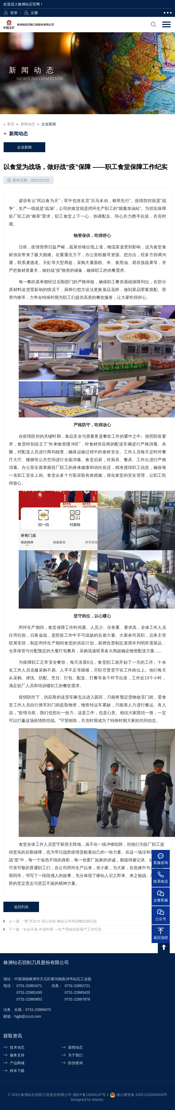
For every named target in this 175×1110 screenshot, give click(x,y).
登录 (13, 13)
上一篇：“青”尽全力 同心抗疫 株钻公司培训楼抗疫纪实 (53, 921)
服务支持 (17, 1055)
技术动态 (17, 1047)
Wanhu (97, 1100)
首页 (10, 124)
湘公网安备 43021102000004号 (141, 1095)
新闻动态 (28, 124)
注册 (34, 13)
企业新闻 (24, 147)
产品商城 (17, 1063)
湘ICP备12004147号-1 (91, 1095)
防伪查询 (75, 1063)
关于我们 (75, 1055)
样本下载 (17, 1071)
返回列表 (21, 907)
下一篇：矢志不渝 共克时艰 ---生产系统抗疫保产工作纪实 (55, 929)
